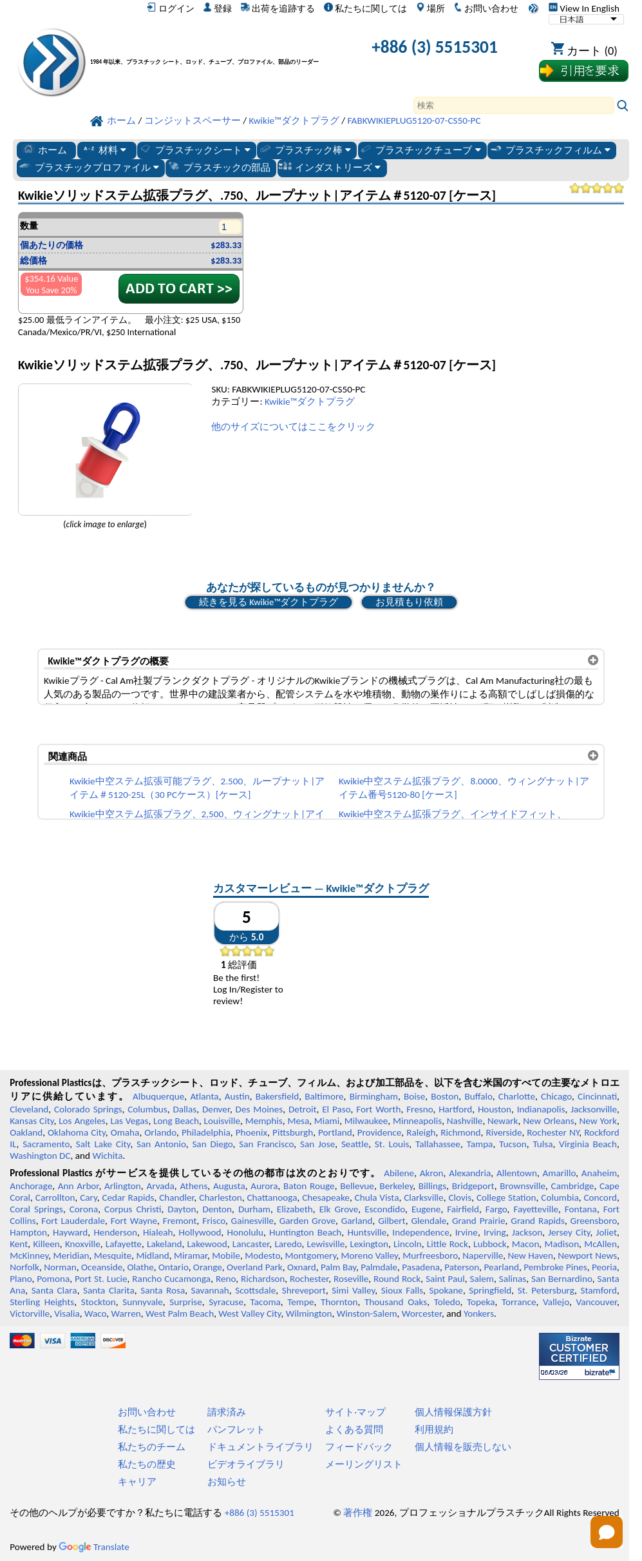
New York (597, 1121)
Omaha (125, 1132)
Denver (216, 1109)
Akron (432, 1173)
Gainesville (252, 1220)
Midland (153, 1255)
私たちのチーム (151, 1447)
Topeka (481, 1302)
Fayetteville (535, 1209)
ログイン (170, 8)
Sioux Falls (402, 1290)
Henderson (115, 1232)
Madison (561, 1244)
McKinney (29, 1255)
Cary (88, 1197)
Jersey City (569, 1232)
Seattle (354, 1144)
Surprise (185, 1302)
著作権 (357, 1512)
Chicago (556, 1096)
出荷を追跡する (278, 8)
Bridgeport (473, 1186)
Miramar (190, 1255)
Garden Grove (307, 1220)
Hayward (70, 1232)
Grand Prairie (478, 1220)
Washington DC (40, 1155)
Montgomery (310, 1255)
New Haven (530, 1255)
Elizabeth (295, 1209)
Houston (494, 1109)
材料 (104, 149)
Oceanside (101, 1267)
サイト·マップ (355, 1412)
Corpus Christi (132, 1209)
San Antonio (161, 1144)
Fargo (496, 1209)
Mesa (298, 1121)
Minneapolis (417, 1121)
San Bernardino (561, 1279)
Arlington (122, 1186)
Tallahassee (437, 1144)
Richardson (263, 1279)
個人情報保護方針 (453, 1412)
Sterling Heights (42, 1302)
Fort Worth (378, 1109)
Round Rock (396, 1279)
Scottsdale (255, 1290)
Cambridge (572, 1186)
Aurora (264, 1186)
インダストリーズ (329, 167)
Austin (237, 1096)
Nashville (465, 1121)
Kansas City (31, 1121)
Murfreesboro (430, 1255)
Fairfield (463, 1209)
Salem (482, 1279)
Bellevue (357, 1186)
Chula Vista (377, 1197)
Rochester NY (553, 1132)
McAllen (600, 1244)
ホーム (44, 149)
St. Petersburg (546, 1290)
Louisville (222, 1121)
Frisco (213, 1220)
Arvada (160, 1186)
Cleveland (29, 1109)
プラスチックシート (194, 149)
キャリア (137, 1482)
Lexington (369, 1244)
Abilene (399, 1173)
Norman (60, 1267)
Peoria (604, 1267)
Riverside (504, 1132)
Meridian (71, 1255)
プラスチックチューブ (419, 149)
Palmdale (379, 1267)
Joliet (606, 1232)
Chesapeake (326, 1197)
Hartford (455, 1109)
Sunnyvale (142, 1302)
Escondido (384, 1209)
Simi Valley (353, 1290)
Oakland (26, 1132)
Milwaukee (366, 1121)
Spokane (446, 1290)
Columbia (559, 1197)
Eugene (426, 1209)
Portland (335, 1132)
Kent (19, 1244)
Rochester (309, 1279)
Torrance (519, 1302)
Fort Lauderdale (73, 1220)
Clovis (459, 1197)
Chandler (176, 1197)
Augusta (229, 1186)
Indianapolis (541, 1109)
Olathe (140, 1267)
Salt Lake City (103, 1144)
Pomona (53, 1279)
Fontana (581, 1209)
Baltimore (324, 1096)
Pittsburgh (292, 1132)
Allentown (516, 1173)
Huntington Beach (305, 1232)
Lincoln (407, 1244)
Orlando (160, 1132)
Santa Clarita (109, 1290)
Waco (95, 1313)
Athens (193, 1186)
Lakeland (164, 1244)
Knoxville (82, 1244)
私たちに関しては (365, 8)
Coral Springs (36, 1209)
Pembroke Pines (555, 1267)
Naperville (482, 1255)
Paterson (461, 1267)
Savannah (210, 1290)
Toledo (447, 1302)
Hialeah (158, 1232)
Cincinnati (597, 1096)
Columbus (147, 1109)
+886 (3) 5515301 (435, 46)
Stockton (98, 1302)
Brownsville (522, 1186)
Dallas (184, 1109)
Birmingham (374, 1096)
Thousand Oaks (395, 1302)
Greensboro (594, 1220)
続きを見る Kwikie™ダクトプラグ (268, 602)
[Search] (513, 105)
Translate (94, 1547)
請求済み (226, 1412)
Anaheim (599, 1173)
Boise (414, 1096)
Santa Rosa (162, 1290)
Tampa (480, 1144)
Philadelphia (206, 1132)
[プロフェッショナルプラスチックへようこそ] (210, 49)
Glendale (428, 1220)
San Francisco (266, 1144)
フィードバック (359, 1447)
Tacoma (265, 1302)
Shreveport (304, 1290)
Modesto (262, 1255)
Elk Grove (339, 1209)
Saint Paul (445, 1279)
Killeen (46, 1244)
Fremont (180, 1220)
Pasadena (421, 1267)
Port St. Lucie (101, 1279)
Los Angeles (82, 1121)
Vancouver (596, 1302)
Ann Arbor (78, 1186)
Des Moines (259, 1109)
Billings (432, 1186)
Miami (326, 1121)
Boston (444, 1096)
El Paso (336, 1109)
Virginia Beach (588, 1144)
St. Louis (392, 1144)
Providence (379, 1132)
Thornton (339, 1302)
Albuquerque (158, 1096)
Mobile (226, 1255)
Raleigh (420, 1132)
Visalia (67, 1313)
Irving (495, 1232)
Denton (217, 1209)
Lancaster (250, 1244)
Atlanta (204, 1096)
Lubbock (490, 1244)
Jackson (527, 1232)
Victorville (30, 1313)
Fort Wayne (134, 1220)
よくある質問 (354, 1429)
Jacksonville (594, 1109)
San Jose (317, 1144)
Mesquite (112, 1255)
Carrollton (55, 1197)
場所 (430, 8)
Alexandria (470, 1173)
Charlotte (516, 1096)
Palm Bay (338, 1267)
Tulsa (542, 1144)
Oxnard (301, 1267)
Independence (420, 1232)
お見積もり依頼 (409, 602)
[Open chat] (606, 1532)
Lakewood (207, 1244)
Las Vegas (129, 1121)
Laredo (287, 1244)
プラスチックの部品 (218, 167)
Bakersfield (277, 1096)
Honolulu (245, 1232)
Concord (599, 1197)
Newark (502, 1121)
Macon (526, 1244)
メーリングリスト (363, 1464)
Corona (84, 1209)
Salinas (512, 1279)
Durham (254, 1209)
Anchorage (31, 1186)
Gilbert (391, 1220)
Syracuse (226, 1302)
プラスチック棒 (304, 149)
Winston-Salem (367, 1313)
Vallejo (556, 1302)
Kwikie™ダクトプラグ (310, 401)
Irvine (466, 1232)
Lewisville (326, 1244)
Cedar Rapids (128, 1197)
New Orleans (548, 1121)
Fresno (419, 1109)
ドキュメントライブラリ (260, 1447)
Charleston (220, 1197)
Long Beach (176, 1121)
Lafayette (124, 1244)
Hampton (28, 1232)
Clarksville (424, 1197)
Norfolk (24, 1267)
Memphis (264, 1121)
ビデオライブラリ (246, 1464)
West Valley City (249, 1313)
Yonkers (479, 1313)
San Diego (212, 1144)
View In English (584, 8)
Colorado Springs (88, 1109)
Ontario (173, 1267)
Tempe (300, 1302)
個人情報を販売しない (463, 1447)
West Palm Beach (180, 1313)
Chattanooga (272, 1197)
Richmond (460, 1132)
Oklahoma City (77, 1132)
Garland (357, 1220)
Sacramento (46, 1144)
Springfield (490, 1290)
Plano (21, 1279)
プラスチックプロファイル (88, 167)
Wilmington (309, 1313)
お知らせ (226, 1482)
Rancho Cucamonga (171, 1279)
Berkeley (396, 1186)
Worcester (422, 1313)
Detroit (302, 1109)
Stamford (598, 1290)
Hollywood (199, 1232)
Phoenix (251, 1132)
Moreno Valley (369, 1255)
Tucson (513, 1144)
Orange (207, 1267)
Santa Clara (54, 1290)
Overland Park (255, 1267)
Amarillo (559, 1173)
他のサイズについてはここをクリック (293, 426)
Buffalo (478, 1096)
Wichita (107, 1155)
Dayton (181, 1209)
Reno (226, 1279)
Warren (126, 1313)
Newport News (587, 1255)
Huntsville (366, 1232)
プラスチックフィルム (549, 149)
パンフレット (236, 1429)
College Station (506, 1197)
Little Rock (447, 1244)
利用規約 (434, 1429)
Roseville (351, 1279)
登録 (217, 8)
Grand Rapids (538, 1220)
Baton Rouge (309, 1186)
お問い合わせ (485, 8)
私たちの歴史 (147, 1464)
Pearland (501, 1267)
